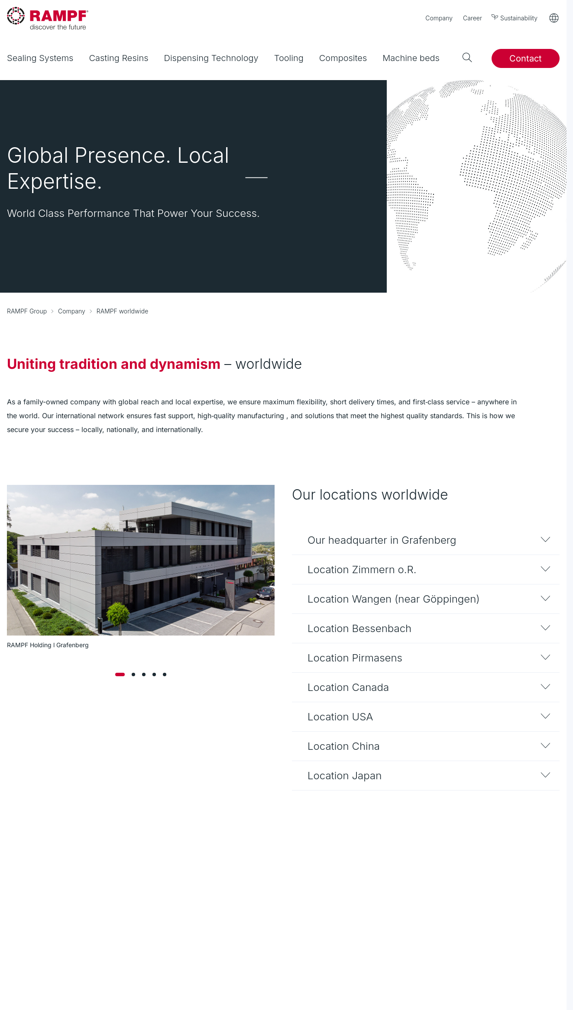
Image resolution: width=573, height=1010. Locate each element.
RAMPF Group (27, 311)
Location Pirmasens (355, 658)
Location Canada (348, 687)
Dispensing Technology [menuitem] (211, 58)
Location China (344, 746)
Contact (525, 58)
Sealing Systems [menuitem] (40, 58)
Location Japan (345, 775)
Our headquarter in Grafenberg (382, 540)
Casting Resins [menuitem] (118, 58)
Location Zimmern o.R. (362, 569)
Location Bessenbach (359, 628)
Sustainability (514, 17)
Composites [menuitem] (343, 58)
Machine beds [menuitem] (411, 58)
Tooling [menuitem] (289, 58)
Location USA (340, 716)
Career (472, 18)
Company (439, 18)
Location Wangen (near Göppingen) (394, 599)
